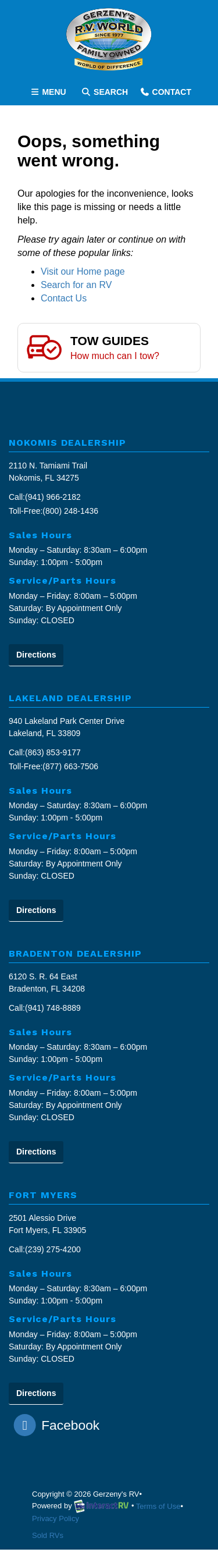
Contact (165, 94)
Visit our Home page (83, 271)
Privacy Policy (55, 1518)
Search (104, 94)
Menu (50, 94)
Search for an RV (76, 285)
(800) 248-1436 (70, 511)
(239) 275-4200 (53, 1249)
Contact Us (64, 298)
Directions (36, 654)
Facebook (57, 1425)
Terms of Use (158, 1506)
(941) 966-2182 (53, 497)
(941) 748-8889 (53, 1008)
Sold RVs (47, 1535)
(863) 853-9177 (53, 752)
